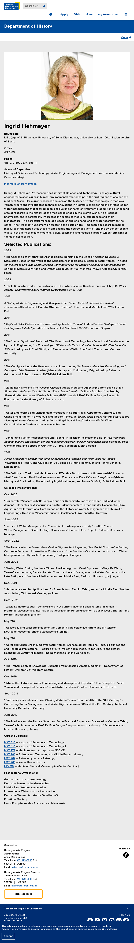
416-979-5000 (24, 860)
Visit (77, 14)
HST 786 (9, 754)
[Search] (43, 6)
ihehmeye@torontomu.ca (20, 184)
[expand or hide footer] (128, 909)
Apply (64, 14)
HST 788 (9, 762)
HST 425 (10, 746)
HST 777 (9, 750)
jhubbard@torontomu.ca (24, 886)
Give (89, 14)
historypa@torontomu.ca (24, 867)
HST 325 (10, 742)
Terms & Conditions (106, 929)
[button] (51, 15)
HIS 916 (9, 766)
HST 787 (9, 758)
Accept (8, 936)
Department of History (28, 26)
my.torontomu (108, 14)
